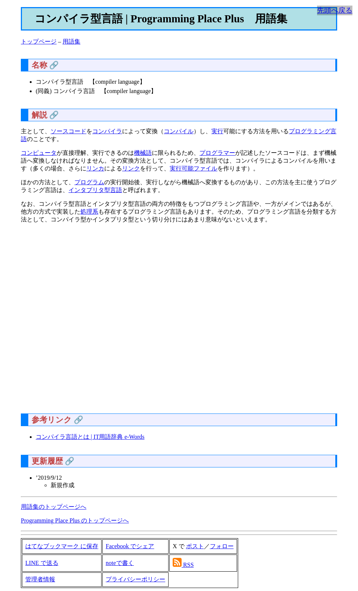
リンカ (95, 168)
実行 (217, 131)
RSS (188, 565)
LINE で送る (41, 563)
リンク (131, 168)
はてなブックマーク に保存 (61, 546)
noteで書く (120, 563)
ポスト (195, 546)
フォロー (222, 546)
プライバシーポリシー (135, 579)
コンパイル (179, 131)
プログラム (89, 182)
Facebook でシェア (130, 546)
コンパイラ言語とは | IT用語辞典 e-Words (90, 437)
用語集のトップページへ (53, 507)
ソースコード (68, 131)
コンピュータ (39, 153)
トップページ (39, 41)
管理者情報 (40, 579)
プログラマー (217, 153)
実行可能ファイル (193, 168)
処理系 (89, 211)
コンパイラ (107, 131)
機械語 (143, 153)
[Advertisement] (179, 321)
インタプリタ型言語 (95, 190)
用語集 (71, 41)
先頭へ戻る (334, 10)
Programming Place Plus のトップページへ (75, 520)
